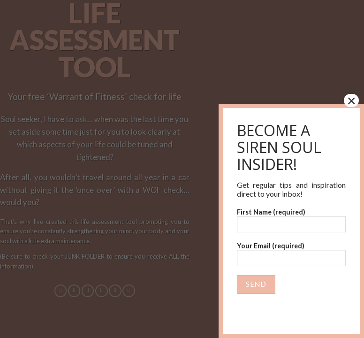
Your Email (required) (291, 257)
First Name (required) (291, 220)
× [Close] (351, 100)
